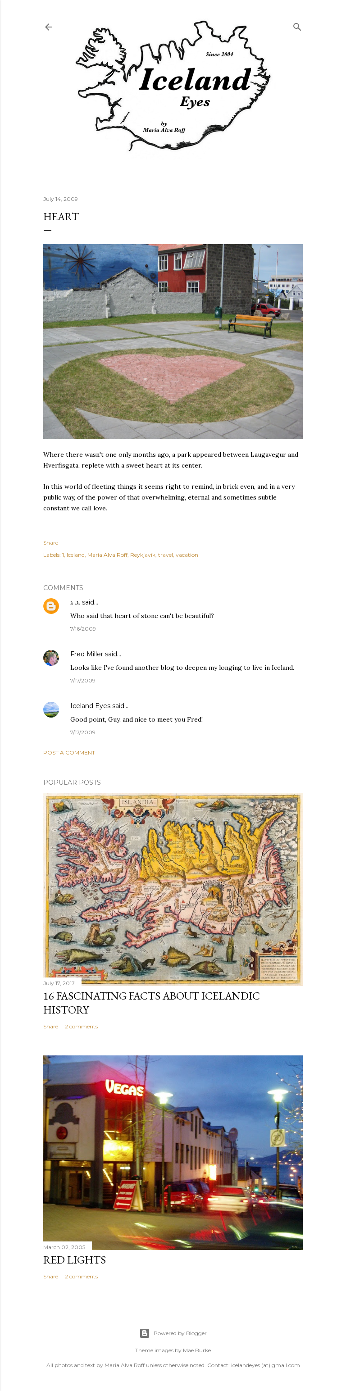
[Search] (297, 25)
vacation (187, 554)
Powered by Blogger (173, 1333)
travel (165, 554)
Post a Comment (69, 752)
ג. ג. (75, 602)
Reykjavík (142, 554)
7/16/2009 (83, 628)
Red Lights (74, 1260)
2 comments (81, 1026)
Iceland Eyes (90, 706)
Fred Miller (86, 654)
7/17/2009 (83, 680)
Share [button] (50, 542)
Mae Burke (197, 1350)
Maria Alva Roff (107, 554)
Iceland (76, 554)
